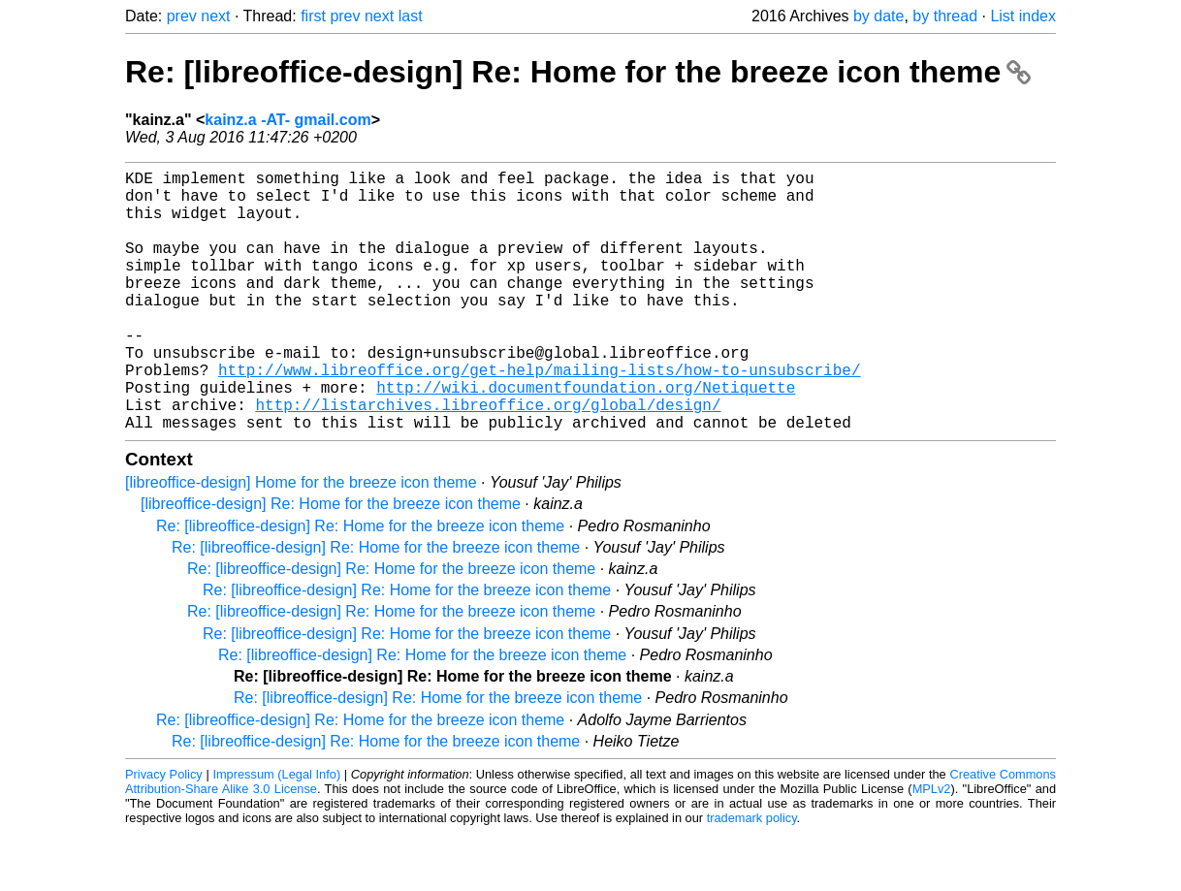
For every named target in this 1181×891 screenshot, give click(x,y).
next (215, 16)
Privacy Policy (164, 832)
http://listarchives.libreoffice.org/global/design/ (487, 458)
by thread (944, 16)
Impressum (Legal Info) (276, 832)
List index (1023, 16)
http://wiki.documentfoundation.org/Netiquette (585, 437)
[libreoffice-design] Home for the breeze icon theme (301, 540)
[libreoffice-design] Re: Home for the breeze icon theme (331, 562)
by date (878, 16)
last (411, 16)
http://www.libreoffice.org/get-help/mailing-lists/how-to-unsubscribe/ (539, 416)
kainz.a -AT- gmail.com (287, 119)
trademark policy (752, 876)
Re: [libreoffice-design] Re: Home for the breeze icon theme (578, 71)
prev (182, 16)
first (313, 16)
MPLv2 (931, 847)
